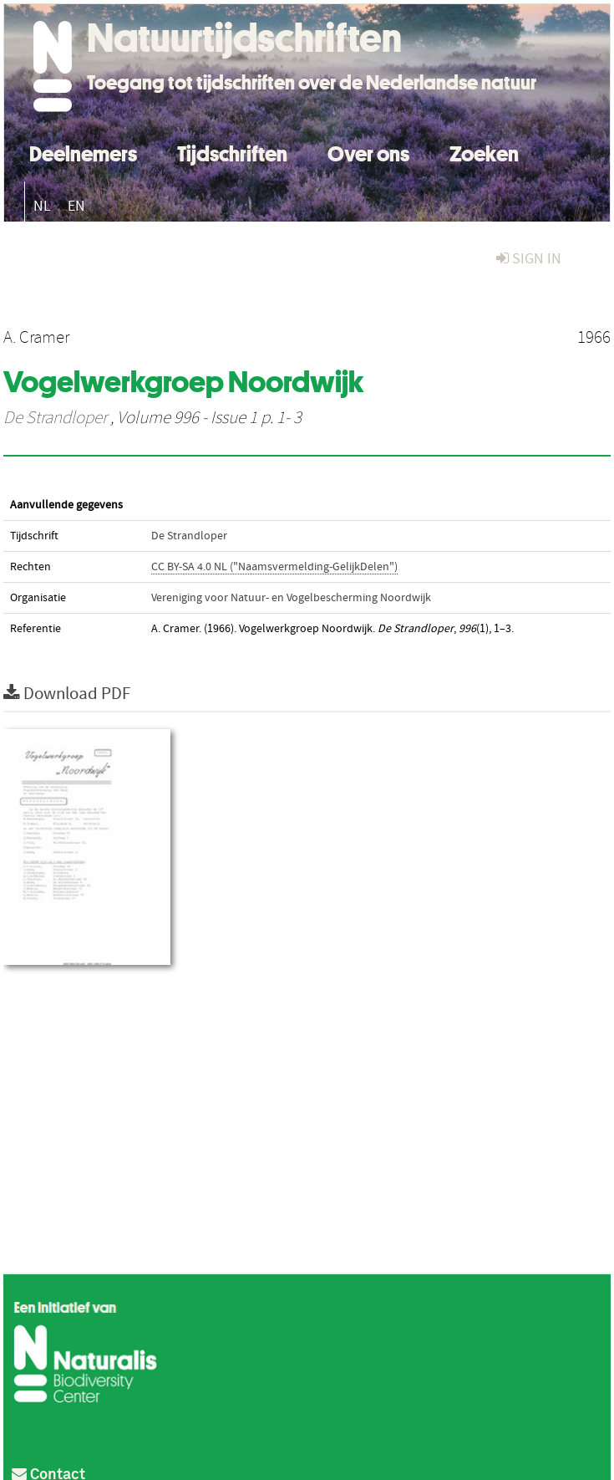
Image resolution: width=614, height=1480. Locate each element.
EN (76, 206)
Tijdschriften (232, 152)
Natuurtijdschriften (244, 38)
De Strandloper (55, 418)
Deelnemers (83, 152)
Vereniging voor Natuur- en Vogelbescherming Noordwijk (291, 598)
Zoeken (484, 152)
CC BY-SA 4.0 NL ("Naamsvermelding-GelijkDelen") (274, 567)
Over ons (368, 152)
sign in (528, 259)
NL (42, 206)
